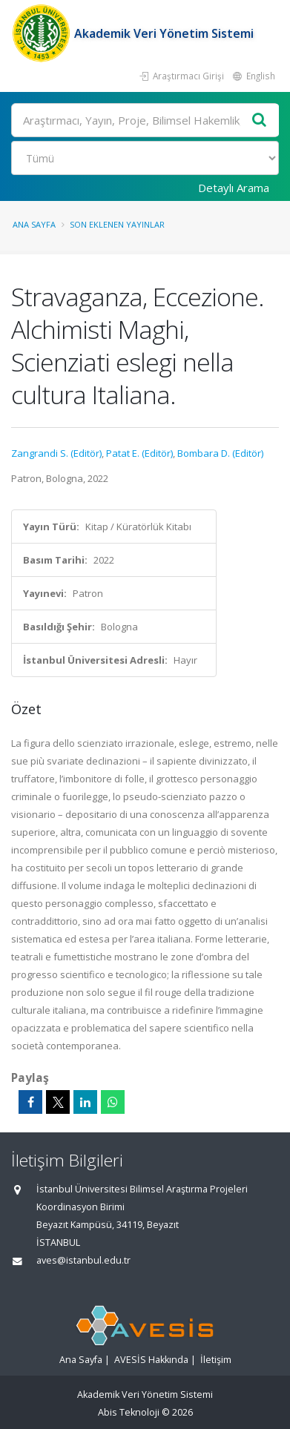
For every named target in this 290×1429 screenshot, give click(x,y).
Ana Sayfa (34, 224)
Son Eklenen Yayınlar (117, 224)
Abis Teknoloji (128, 1412)
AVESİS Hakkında (151, 1359)
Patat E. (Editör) (139, 453)
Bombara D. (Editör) (220, 453)
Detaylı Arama (233, 187)
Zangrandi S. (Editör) (56, 453)
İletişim (215, 1359)
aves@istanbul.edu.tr (83, 1260)
